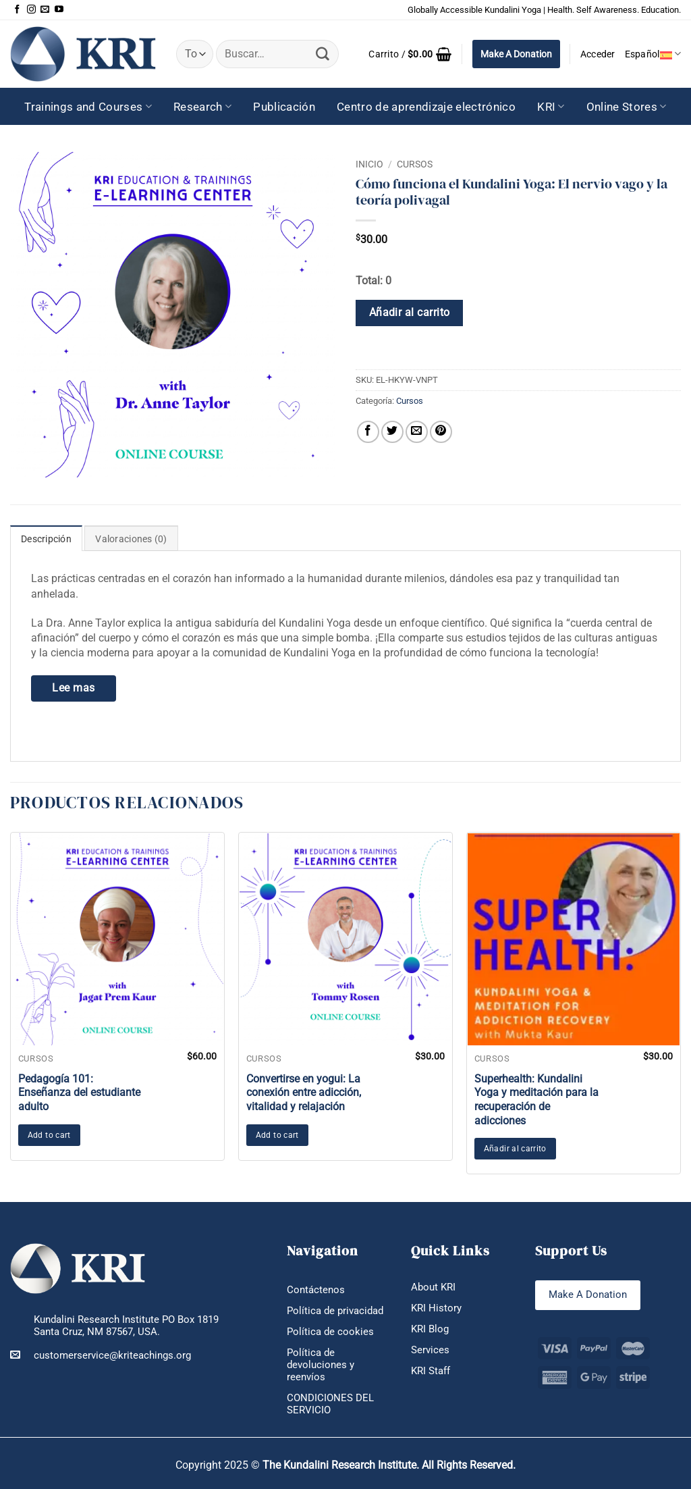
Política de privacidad (335, 1311)
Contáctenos (316, 1290)
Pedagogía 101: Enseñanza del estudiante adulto (79, 1093)
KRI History (436, 1308)
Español (653, 53)
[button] (409, 54)
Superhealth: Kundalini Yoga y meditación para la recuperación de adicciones (536, 1099)
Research (202, 106)
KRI (551, 106)
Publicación (284, 106)
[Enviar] (322, 54)
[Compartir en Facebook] (368, 432)
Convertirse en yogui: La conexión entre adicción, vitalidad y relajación (303, 1093)
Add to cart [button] (49, 1135)
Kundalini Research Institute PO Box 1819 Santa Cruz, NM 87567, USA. (126, 1326)
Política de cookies (330, 1332)
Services (430, 1350)
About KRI (433, 1287)
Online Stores (626, 106)
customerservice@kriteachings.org (100, 1355)
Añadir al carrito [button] (515, 1148)
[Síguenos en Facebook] (17, 10)
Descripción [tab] (46, 538)
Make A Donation (516, 54)
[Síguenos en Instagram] (31, 10)
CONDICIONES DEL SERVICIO (330, 1404)
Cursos (415, 164)
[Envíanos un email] (44, 10)
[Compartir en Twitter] (392, 432)
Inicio (369, 164)
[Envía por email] (417, 432)
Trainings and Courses (88, 106)
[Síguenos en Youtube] (59, 10)
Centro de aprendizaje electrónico (426, 106)
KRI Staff (430, 1371)
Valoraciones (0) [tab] (131, 538)
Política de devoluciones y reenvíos (320, 1365)
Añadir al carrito (409, 313)
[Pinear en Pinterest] (441, 432)
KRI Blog (430, 1329)
